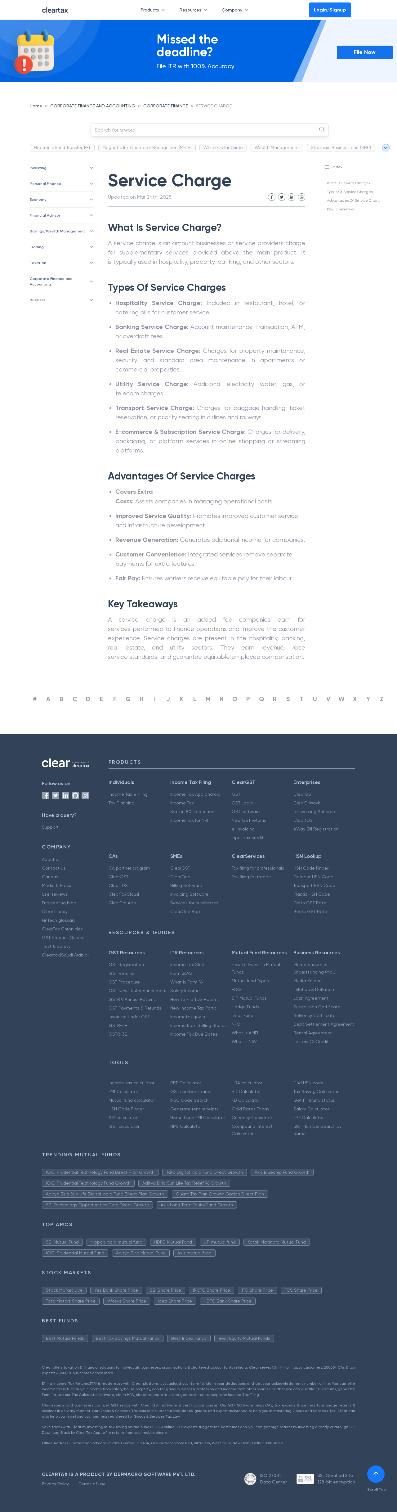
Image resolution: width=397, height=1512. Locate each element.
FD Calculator (246, 1100)
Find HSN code (308, 1082)
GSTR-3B (118, 1034)
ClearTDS (303, 820)
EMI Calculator (123, 1091)
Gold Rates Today (250, 1108)
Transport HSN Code (314, 885)
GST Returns (121, 973)
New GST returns (249, 820)
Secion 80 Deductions (193, 811)
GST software (246, 811)
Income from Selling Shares (198, 1025)
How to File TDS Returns (195, 999)
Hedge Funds (245, 1006)
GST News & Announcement (138, 990)
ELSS (237, 989)
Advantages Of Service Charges (355, 200)
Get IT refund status (314, 1100)
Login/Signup (330, 10)
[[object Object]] (376, 1474)
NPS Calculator (186, 1126)
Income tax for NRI (189, 820)
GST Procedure (124, 981)
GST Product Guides (63, 937)
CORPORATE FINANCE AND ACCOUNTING (92, 105)
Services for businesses (194, 902)
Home (36, 105)
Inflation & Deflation (313, 989)
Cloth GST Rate (309, 902)
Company (236, 9)
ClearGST (303, 794)
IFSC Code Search (189, 1100)
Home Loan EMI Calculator (197, 1117)
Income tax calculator (131, 1082)
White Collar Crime (223, 147)
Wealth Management (277, 147)
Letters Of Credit (311, 1041)
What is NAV (244, 1041)
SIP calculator (123, 1117)
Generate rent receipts (194, 1108)
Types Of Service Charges (350, 192)
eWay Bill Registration (316, 828)
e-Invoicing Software (315, 811)
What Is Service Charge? (349, 183)
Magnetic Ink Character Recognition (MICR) (147, 147)
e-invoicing (243, 828)
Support (50, 827)
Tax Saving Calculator (315, 1091)
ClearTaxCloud (124, 894)
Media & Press (56, 885)
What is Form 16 (186, 981)
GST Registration (126, 964)
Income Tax (182, 802)
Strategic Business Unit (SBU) (341, 147)
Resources (194, 9)
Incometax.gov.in (187, 1016)
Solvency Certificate (314, 1015)
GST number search (190, 1091)
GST (236, 794)
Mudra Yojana (307, 980)
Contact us (53, 868)
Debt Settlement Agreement (323, 1024)
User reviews (55, 894)
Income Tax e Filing (128, 794)
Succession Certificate (317, 1006)
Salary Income (185, 990)
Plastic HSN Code (311, 894)
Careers (50, 876)
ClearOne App (185, 911)
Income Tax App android (195, 794)
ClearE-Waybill (308, 802)
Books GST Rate (310, 911)
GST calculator (124, 1126)
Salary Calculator (311, 1108)
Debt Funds (244, 1015)
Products (154, 9)
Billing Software (186, 885)
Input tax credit (248, 837)
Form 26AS (181, 973)
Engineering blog (59, 902)
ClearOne (180, 876)
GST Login (242, 802)
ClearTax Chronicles (62, 928)
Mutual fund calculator (132, 1100)
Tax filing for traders (252, 876)
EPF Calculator (308, 1117)
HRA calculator (247, 1082)
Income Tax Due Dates (193, 1034)
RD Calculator (246, 1091)
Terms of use (92, 1483)
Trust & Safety (56, 946)
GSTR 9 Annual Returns (132, 999)
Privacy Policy (55, 1483)
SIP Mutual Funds (249, 998)
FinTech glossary (58, 920)
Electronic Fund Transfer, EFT (62, 147)
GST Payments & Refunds (135, 1008)
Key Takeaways (340, 209)
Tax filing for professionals (258, 868)
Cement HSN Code (313, 876)
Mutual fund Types (250, 980)
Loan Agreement (310, 998)
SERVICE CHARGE (214, 105)
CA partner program (129, 868)
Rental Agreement (312, 1032)
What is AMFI (245, 1032)
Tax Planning (121, 802)
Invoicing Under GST (129, 1016)
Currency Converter (252, 1117)
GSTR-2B (118, 1025)
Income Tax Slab (187, 964)
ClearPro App (122, 902)
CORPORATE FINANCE (165, 105)
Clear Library (55, 911)
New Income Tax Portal (193, 1008)
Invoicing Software (189, 894)
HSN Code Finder (310, 868)
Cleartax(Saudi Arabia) (65, 954)
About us (51, 859)
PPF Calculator (185, 1082)
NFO (236, 1024)
